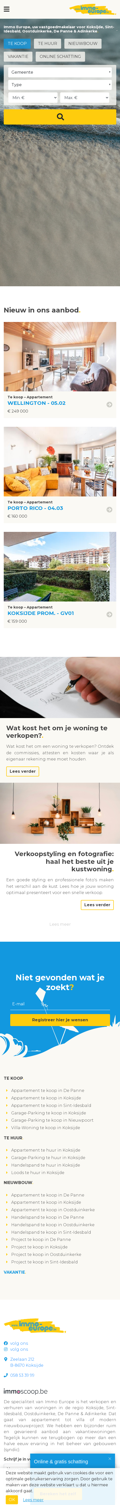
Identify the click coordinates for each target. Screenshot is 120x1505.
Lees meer (60, 924)
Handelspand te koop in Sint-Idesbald (51, 1232)
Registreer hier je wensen (60, 1020)
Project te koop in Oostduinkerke (46, 1254)
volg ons (16, 1343)
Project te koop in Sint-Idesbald (44, 1262)
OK (12, 1499)
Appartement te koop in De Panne (47, 1090)
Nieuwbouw (83, 43)
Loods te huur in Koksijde (37, 1172)
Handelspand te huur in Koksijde (45, 1165)
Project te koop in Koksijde (39, 1247)
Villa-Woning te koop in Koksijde (45, 1127)
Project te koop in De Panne (41, 1239)
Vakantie (18, 56)
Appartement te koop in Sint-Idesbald (51, 1105)
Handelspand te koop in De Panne (47, 1217)
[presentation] (108, 357)
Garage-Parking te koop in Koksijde (48, 1113)
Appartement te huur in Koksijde (45, 1150)
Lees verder (23, 771)
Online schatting (60, 56)
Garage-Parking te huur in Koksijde (48, 1157)
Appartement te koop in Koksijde (46, 1098)
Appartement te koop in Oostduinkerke (53, 1209)
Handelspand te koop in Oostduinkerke (53, 1224)
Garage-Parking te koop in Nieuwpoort (52, 1120)
